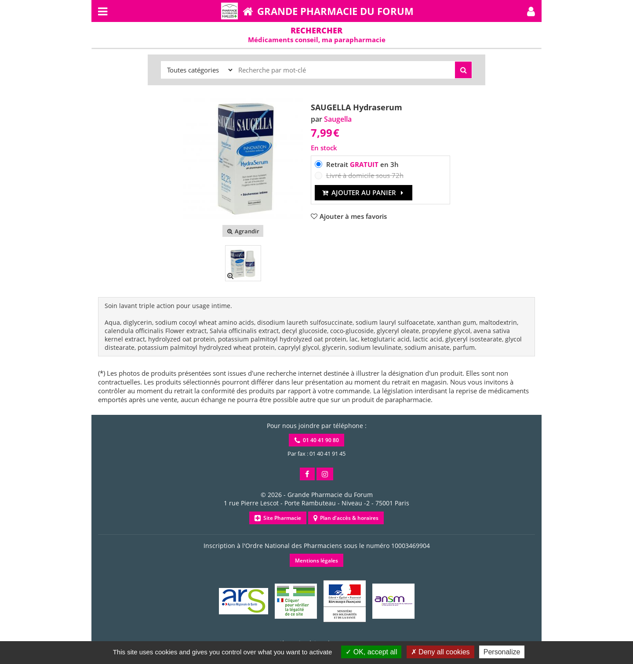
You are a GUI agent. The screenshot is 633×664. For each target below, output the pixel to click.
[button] (531, 11)
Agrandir (242, 231)
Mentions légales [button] (316, 560)
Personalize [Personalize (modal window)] (502, 652)
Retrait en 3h (362, 164)
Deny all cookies (440, 652)
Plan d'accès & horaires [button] (345, 518)
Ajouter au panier (363, 192)
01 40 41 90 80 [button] (317, 440)
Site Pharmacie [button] (278, 518)
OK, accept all (371, 652)
